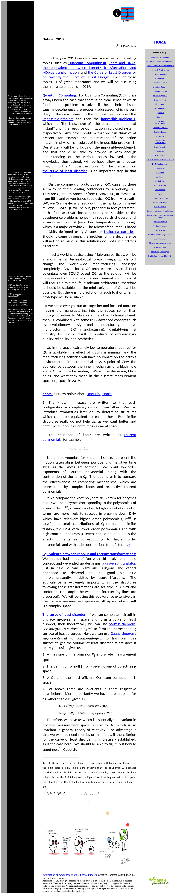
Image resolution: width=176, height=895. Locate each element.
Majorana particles (119, 231)
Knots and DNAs (122, 62)
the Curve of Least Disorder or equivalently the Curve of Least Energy (89, 74)
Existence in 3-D (160, 100)
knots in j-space (99, 393)
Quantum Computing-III (87, 62)
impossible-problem (57, 118)
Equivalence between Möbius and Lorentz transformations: (89, 553)
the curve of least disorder (64, 170)
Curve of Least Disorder (160, 57)
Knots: (47, 393)
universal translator (120, 563)
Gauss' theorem (123, 633)
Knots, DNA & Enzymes (160, 70)
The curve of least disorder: (65, 614)
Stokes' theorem (122, 624)
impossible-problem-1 (118, 118)
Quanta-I (160, 113)
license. (82, 891)
